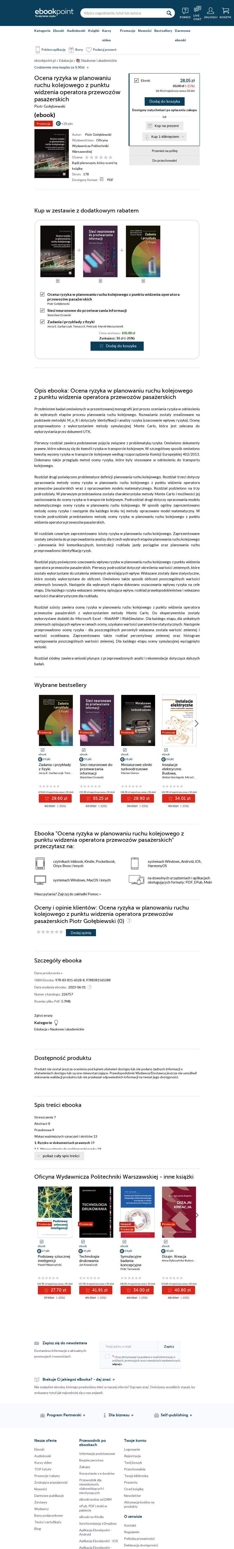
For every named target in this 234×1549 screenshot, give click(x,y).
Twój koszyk (133, 1462)
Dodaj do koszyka (164, 101)
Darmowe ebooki (182, 35)
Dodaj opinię (81, 932)
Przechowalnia (134, 1469)
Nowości (145, 31)
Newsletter (132, 1496)
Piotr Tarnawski (130, 1269)
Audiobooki (76, 31)
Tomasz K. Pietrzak (85, 326)
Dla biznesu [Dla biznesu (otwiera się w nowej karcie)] (119, 1415)
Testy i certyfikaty (47, 1522)
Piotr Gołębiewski (98, 134)
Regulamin (131, 1532)
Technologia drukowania (89, 1259)
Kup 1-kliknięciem (165, 137)
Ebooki (58, 31)
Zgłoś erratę (43, 1015)
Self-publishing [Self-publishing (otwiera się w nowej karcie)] (174, 1415)
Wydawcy (41, 1509)
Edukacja (40, 1029)
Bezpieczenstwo (91, 1460)
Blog (37, 1529)
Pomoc (93, 894)
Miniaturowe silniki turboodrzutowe (136, 767)
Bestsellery (163, 31)
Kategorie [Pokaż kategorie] (42, 31)
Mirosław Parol (194, 777)
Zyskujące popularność (51, 1482)
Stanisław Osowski (59, 315)
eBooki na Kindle (91, 1517)
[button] (196, 723)
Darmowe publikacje (49, 1496)
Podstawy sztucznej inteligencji (54, 1259)
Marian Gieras (130, 773)
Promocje (127, 31)
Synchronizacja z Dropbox (98, 1523)
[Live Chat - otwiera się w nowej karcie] (197, 13)
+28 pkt (67, 124)
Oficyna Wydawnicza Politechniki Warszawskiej (90, 145)
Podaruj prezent (105, 49)
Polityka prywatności (139, 1538)
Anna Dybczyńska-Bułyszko (179, 1260)
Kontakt (130, 1525)
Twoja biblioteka (136, 1476)
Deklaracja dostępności (141, 1545)
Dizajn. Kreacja (174, 1256)
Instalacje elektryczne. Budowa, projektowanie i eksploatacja (174, 773)
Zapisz (169, 1346)
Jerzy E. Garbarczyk (59, 326)
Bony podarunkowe (48, 1515)
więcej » (117, 1364)
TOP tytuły (42, 1469)
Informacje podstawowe (97, 1454)
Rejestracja (132, 1456)
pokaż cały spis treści (61, 1156)
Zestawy (40, 1502)
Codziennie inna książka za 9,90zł (59, 67)
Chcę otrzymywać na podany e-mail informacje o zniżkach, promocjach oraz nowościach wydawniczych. (143, 1360)
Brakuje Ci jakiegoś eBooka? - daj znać (77, 1379)
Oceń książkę (133, 1489)
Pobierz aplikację (53, 49)
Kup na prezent (167, 126)
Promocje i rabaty (47, 1476)
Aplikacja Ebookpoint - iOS (98, 1541)
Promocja (43, 124)
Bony (79, 49)
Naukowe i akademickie (67, 1029)
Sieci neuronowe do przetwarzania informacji (87, 310)
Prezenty (131, 1482)
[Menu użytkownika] (210, 13)
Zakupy (84, 1467)
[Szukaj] (169, 13)
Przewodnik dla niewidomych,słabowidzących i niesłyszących (91, 1486)
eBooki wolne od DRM (95, 1499)
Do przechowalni (164, 160)
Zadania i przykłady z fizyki (71, 321)
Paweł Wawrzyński (49, 1264)
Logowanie (132, 1449)
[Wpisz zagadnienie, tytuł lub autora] (121, 13)
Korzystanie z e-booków (97, 1473)
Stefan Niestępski (173, 777)
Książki (93, 31)
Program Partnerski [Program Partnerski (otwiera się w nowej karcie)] (64, 1415)
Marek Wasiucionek (110, 326)
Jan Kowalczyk (88, 1264)
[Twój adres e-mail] (129, 1346)
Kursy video (106, 35)
